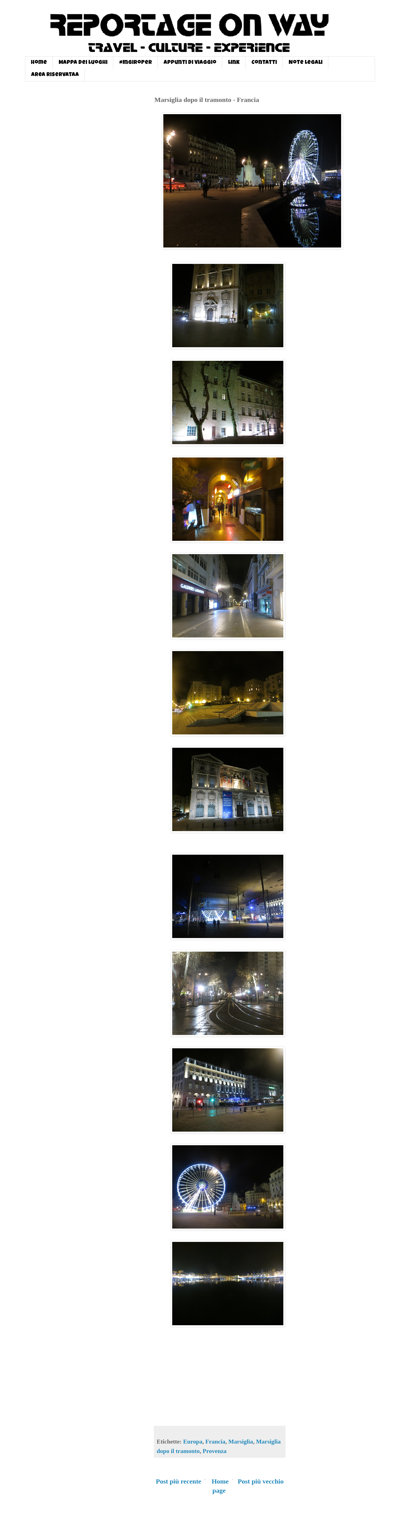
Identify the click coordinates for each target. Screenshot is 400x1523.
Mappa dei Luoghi (83, 63)
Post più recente (178, 1481)
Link (234, 63)
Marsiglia (240, 1441)
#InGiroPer (135, 63)
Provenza (215, 1451)
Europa (192, 1441)
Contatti (264, 63)
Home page (220, 1486)
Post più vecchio (261, 1481)
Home (39, 63)
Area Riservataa (55, 75)
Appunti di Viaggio (190, 63)
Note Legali (305, 63)
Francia (215, 1441)
